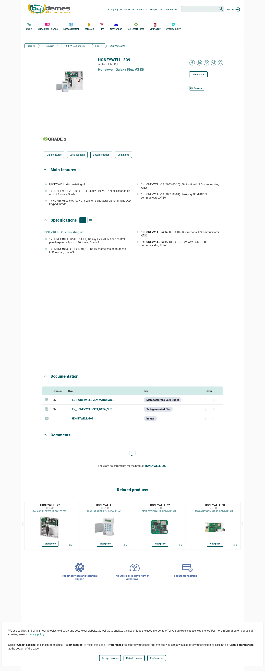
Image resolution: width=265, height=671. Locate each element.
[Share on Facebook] (192, 62)
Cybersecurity (173, 26)
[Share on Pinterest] (206, 62)
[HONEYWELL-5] (105, 526)
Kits (97, 45)
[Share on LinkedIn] (199, 62)
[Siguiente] (242, 524)
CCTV (29, 26)
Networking (116, 26)
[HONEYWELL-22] (50, 526)
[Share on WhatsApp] (220, 62)
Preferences (156, 658)
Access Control (71, 26)
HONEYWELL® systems (74, 45)
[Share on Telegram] (213, 62)
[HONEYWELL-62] (159, 526)
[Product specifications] (91, 220)
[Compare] (196, 88)
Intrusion (89, 26)
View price (198, 74)
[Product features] (82, 220)
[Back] (22, 524)
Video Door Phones (48, 26)
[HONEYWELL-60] (214, 526)
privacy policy (36, 634)
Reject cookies (134, 658)
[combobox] (202, 9)
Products (31, 45)
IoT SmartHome (136, 26)
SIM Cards (155, 26)
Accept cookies (110, 658)
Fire (101, 26)
